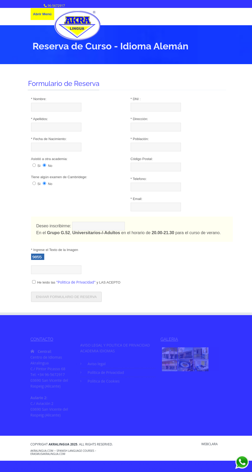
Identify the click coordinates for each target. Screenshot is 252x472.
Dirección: (139, 119)
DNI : (136, 99)
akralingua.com (42, 451)
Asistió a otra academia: (49, 159)
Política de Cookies (104, 381)
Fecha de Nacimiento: (49, 139)
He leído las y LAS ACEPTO (76, 282)
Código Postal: (142, 159)
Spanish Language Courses (75, 451)
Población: (140, 139)
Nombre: (39, 99)
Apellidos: (39, 119)
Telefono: (139, 179)
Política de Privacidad (106, 373)
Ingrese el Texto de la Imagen (54, 250)
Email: (137, 199)
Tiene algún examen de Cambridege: (59, 177)
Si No (43, 165)
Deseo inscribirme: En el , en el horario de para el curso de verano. (129, 228)
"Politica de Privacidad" (76, 282)
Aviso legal (97, 364)
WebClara (209, 444)
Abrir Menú (42, 14)
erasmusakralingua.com (48, 454)
